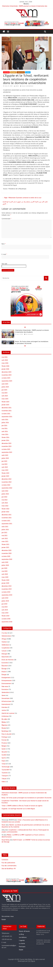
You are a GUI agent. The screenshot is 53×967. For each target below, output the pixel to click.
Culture (4, 651)
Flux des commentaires (9, 865)
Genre (3, 695)
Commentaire (6, 219)
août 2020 (5, 562)
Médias (4, 722)
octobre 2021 (6, 521)
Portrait (4, 740)
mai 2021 (4, 535)
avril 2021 (5, 538)
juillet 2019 (5, 601)
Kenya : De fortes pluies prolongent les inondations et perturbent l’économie (26, 798)
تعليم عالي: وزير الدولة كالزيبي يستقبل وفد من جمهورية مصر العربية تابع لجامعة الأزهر (25, 203)
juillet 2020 (5, 565)
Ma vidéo (4, 719)
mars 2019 (5, 613)
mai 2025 (4, 393)
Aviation (4, 642)
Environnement (6, 683)
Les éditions (23, 937)
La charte (22, 943)
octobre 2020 (6, 556)
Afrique (13, 72)
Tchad (28, 72)
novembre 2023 (6, 446)
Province (4, 743)
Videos (4, 781)
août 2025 (5, 384)
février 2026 (5, 366)
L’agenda (22, 940)
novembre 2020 (6, 553)
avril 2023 (5, 467)
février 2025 (5, 402)
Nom (4, 244)
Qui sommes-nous (8, 916)
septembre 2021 (7, 523)
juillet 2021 (5, 529)
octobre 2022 (6, 485)
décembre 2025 (6, 372)
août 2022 (5, 491)
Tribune (4, 779)
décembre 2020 (6, 550)
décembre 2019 (6, 586)
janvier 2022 (5, 512)
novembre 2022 (6, 482)
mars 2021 (5, 541)
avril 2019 (5, 610)
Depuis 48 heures (24, 931)
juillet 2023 (5, 458)
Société (4, 755)
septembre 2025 (7, 381)
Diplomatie (5, 657)
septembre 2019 (7, 595)
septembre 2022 (7, 488)
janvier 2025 (5, 405)
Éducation (5, 666)
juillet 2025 (5, 387)
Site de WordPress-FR (9, 868)
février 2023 (5, 473)
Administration (6, 636)
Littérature (5, 716)
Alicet (3, 825)
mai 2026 (4, 357)
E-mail (4, 254)
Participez (22, 946)
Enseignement (6, 677)
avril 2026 (5, 360)
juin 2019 (4, 604)
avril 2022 (5, 503)
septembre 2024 (7, 416)
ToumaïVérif (6, 770)
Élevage (4, 669)
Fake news (5, 686)
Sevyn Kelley (6, 840)
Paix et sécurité (6, 734)
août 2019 (5, 598)
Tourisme (5, 773)
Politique (4, 737)
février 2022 (5, 509)
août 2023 (5, 455)
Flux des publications (8, 863)
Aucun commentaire (26, 86)
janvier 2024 (5, 440)
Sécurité (4, 752)
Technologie (5, 767)
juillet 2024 (5, 422)
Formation (5, 689)
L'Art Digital (31, 961)
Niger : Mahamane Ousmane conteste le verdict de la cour (22, 198)
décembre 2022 (6, 479)
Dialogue (4, 654)
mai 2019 (4, 607)
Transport (5, 776)
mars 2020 (5, 577)
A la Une (6, 72)
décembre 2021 (6, 515)
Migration (5, 725)
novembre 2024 (6, 411)
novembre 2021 (6, 518)
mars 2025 (5, 399)
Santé (3, 749)
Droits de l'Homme (7, 660)
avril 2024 (5, 431)
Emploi (4, 671)
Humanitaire (5, 698)
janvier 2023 (5, 476)
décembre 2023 (6, 443)
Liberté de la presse (8, 713)
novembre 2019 (6, 589)
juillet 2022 (5, 494)
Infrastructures (6, 701)
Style (3, 761)
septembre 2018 (7, 622)
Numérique (5, 731)
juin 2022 (4, 497)
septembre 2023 (7, 452)
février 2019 (5, 616)
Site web (4, 264)
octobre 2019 (6, 592)
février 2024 (5, 437)
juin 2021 (4, 532)
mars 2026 (5, 363)
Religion (4, 746)
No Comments (29, 334)
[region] (26, 23)
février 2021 (5, 544)
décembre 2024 (6, 408)
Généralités (21, 72)
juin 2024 (4, 425)
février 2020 (5, 580)
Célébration (5, 645)
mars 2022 (5, 506)
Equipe (4, 919)
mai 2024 (4, 428)
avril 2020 (5, 574)
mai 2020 (4, 571)
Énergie (4, 674)
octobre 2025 (6, 378)
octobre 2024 (6, 413)
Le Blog (21, 934)
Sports (4, 758)
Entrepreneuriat (7, 680)
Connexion (5, 860)
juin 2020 (4, 568)
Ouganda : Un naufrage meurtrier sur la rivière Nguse (18, 809)
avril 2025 (5, 396)
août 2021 (5, 526)
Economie (5, 663)
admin (17, 86)
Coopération (6, 648)
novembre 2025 (6, 375)
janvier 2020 (5, 583)
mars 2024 (5, 434)
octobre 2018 (6, 619)
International (6, 704)
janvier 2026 (5, 369)
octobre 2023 (6, 449)
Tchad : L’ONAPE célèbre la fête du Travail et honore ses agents (22, 806)
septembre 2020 (7, 559)
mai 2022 (4, 500)
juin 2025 (4, 390)
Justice (4, 710)
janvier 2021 (5, 547)
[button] (26, 23)
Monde (4, 728)
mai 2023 (4, 464)
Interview (4, 707)
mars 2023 (5, 470)
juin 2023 (4, 461)
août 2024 (5, 419)
